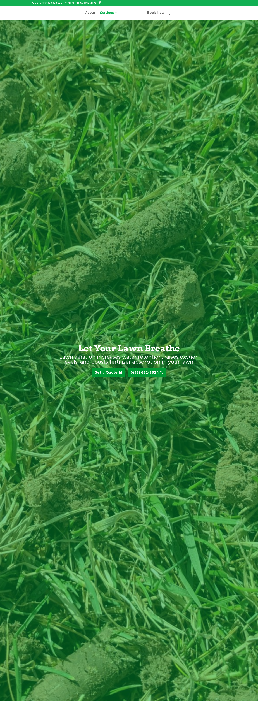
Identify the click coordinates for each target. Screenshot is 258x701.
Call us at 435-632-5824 (48, 2)
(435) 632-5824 (145, 372)
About (90, 13)
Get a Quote (106, 372)
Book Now (156, 13)
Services (107, 13)
